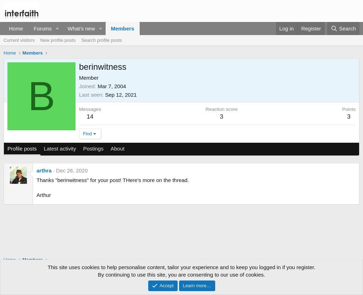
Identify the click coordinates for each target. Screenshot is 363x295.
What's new (81, 28)
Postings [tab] (93, 149)
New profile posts (58, 40)
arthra (44, 171)
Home (16, 28)
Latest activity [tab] (60, 149)
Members (122, 28)
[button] (57, 28)
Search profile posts (101, 40)
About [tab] (117, 149)
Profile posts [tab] (22, 149)
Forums (43, 28)
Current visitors (19, 40)
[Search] (343, 28)
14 (90, 116)
